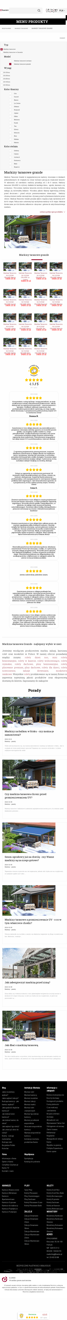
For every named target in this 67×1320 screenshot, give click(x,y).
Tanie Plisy (28, 1190)
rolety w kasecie (27, 660)
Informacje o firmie (9, 1158)
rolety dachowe (24, 664)
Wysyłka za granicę (54, 1145)
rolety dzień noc (36, 657)
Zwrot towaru (52, 1129)
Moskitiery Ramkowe (55, 1216)
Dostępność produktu (55, 1101)
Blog (4, 1088)
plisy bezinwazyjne (47, 664)
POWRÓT (62, 38)
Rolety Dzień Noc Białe (55, 1193)
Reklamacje (51, 1132)
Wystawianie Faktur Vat (56, 1123)
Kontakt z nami (8, 1171)
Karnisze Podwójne (9, 1212)
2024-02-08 (8, 802)
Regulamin (51, 1136)
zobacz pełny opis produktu (52, 212)
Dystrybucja (28, 1158)
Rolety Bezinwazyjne (54, 1196)
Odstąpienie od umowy (55, 1126)
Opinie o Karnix (7, 1161)
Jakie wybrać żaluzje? (10, 1098)
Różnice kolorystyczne (55, 1095)
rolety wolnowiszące (48, 660)
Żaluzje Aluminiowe (31, 1231)
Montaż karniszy (30, 1095)
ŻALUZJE (28, 1211)
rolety (27, 674)
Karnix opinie (51, 1151)
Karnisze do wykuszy (10, 1205)
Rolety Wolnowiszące (55, 1209)
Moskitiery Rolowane (55, 1225)
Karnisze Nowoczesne (10, 1190)
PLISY (27, 1185)
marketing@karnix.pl (54, 1254)
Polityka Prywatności (55, 1148)
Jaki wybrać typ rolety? (10, 1126)
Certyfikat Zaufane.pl (10, 1165)
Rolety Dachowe (53, 1202)
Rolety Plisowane (31, 1193)
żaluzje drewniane (35, 670)
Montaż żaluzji (29, 1101)
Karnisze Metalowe (9, 1193)
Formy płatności (53, 1104)
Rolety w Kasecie (53, 1205)
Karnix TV (5, 1168)
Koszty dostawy (53, 1098)
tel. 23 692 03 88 (53, 1257)
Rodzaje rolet (7, 1142)
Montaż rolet (29, 1092)
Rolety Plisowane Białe (33, 1205)
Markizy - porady (10, 741)
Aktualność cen (53, 1120)
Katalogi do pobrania (32, 1161)
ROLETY (50, 1185)
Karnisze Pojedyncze (10, 1209)
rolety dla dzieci (50, 667)
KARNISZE (6, 1185)
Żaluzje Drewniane (31, 1216)
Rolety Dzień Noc (53, 1190)
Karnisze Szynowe (9, 1202)
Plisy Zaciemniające (31, 1196)
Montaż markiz (30, 1104)
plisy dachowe (32, 667)
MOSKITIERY (52, 1211)
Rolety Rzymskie (53, 1199)
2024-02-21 (8, 739)
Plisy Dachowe (29, 1199)
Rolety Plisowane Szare (33, 1202)
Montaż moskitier (31, 1098)
